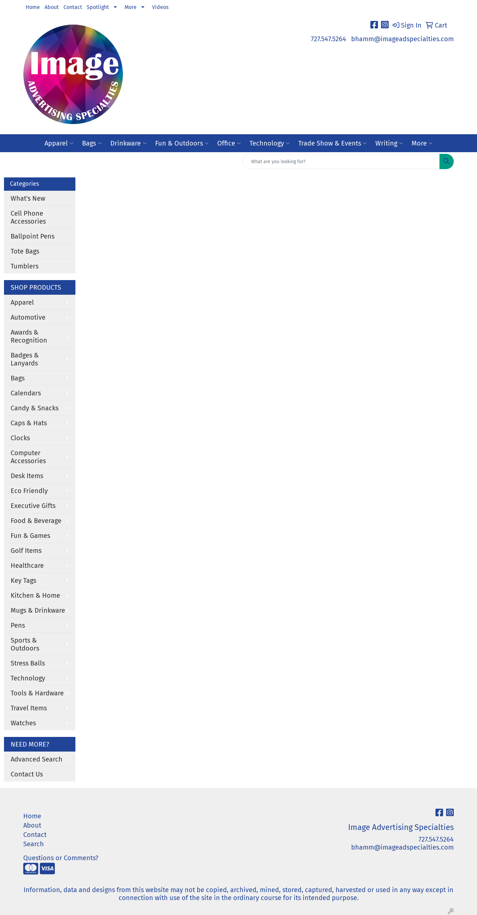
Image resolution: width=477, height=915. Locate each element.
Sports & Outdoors (25, 644)
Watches (23, 723)
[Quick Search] (341, 161)
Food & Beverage (36, 521)
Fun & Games (30, 536)
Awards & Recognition (29, 336)
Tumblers (25, 266)
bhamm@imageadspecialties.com (402, 39)
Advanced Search (36, 759)
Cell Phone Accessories (28, 217)
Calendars (26, 393)
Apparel (59, 143)
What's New (28, 198)
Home (33, 7)
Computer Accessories (28, 457)
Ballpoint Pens (32, 236)
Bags (92, 143)
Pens (18, 625)
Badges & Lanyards (25, 359)
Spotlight (98, 7)
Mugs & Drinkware (38, 610)
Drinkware (128, 143)
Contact (72, 7)
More (131, 7)
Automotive (28, 317)
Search (33, 844)
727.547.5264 (328, 39)
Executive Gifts (33, 506)
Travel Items (29, 708)
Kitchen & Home (35, 595)
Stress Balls (28, 663)
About (52, 7)
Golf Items (26, 551)
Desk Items (27, 476)
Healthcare (27, 565)
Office (229, 143)
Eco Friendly (29, 491)
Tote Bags (25, 251)
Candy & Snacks (34, 408)
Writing (389, 143)
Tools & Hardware (37, 693)
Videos (160, 7)
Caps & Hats (29, 423)
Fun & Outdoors (182, 143)
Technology (269, 143)
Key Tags (23, 580)
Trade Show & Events (332, 143)
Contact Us (27, 774)
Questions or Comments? (60, 858)
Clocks (20, 438)
